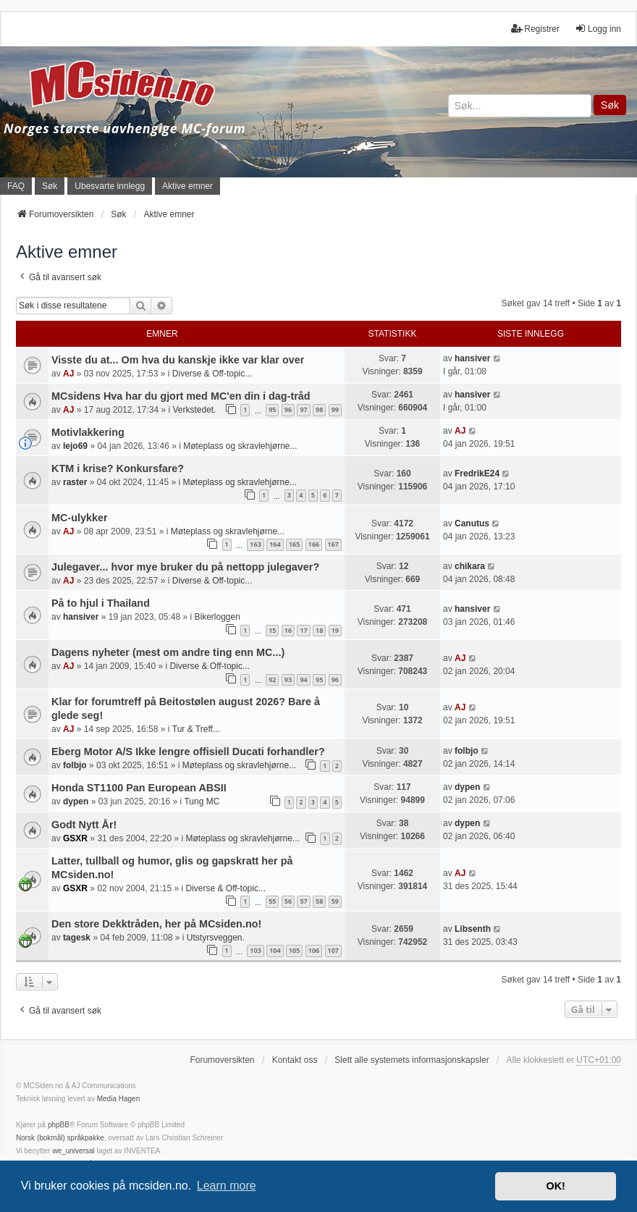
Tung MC (201, 801)
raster (75, 482)
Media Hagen (118, 1099)
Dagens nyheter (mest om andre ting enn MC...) (167, 652)
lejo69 (75, 446)
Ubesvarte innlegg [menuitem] (110, 186)
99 (335, 409)
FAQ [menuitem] (16, 186)
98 (319, 409)
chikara (470, 566)
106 (313, 950)
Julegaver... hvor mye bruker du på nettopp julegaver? (185, 567)
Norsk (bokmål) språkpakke (60, 1138)
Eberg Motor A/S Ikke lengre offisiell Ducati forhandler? (188, 751)
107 (333, 950)
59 (335, 901)
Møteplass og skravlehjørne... (240, 446)
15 (272, 630)
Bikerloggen (217, 617)
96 (288, 409)
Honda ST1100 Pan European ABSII (139, 788)
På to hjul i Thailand (100, 603)
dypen (75, 801)
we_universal (73, 1151)
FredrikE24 (477, 473)
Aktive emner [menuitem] (187, 186)
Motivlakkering (88, 432)
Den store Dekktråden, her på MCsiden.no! (156, 924)
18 (319, 630)
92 (272, 679)
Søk (610, 105)
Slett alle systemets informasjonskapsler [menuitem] (411, 1060)
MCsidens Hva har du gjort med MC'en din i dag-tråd (181, 396)
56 (288, 901)
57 (303, 901)
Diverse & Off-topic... (212, 374)
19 (335, 630)
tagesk (76, 938)
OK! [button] (555, 1186)
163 (255, 544)
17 (303, 630)
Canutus (472, 523)
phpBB (58, 1125)
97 (303, 409)
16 (288, 630)
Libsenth (473, 929)
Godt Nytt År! (84, 824)
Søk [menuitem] (49, 186)
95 (272, 409)
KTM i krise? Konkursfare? (117, 468)
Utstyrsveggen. (216, 938)
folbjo (75, 765)
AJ (68, 374)
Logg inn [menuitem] (598, 28)
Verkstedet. (194, 410)
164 (274, 544)
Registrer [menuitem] (535, 28)
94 (303, 679)
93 (288, 679)
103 (255, 950)
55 (272, 901)
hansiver (472, 358)
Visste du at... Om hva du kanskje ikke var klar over (177, 360)
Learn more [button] (226, 1185)
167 (333, 544)
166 (313, 544)
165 (294, 544)
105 (294, 950)
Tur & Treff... (196, 729)
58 (319, 901)
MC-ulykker (79, 517)
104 (274, 950)
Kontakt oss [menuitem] (295, 1060)
